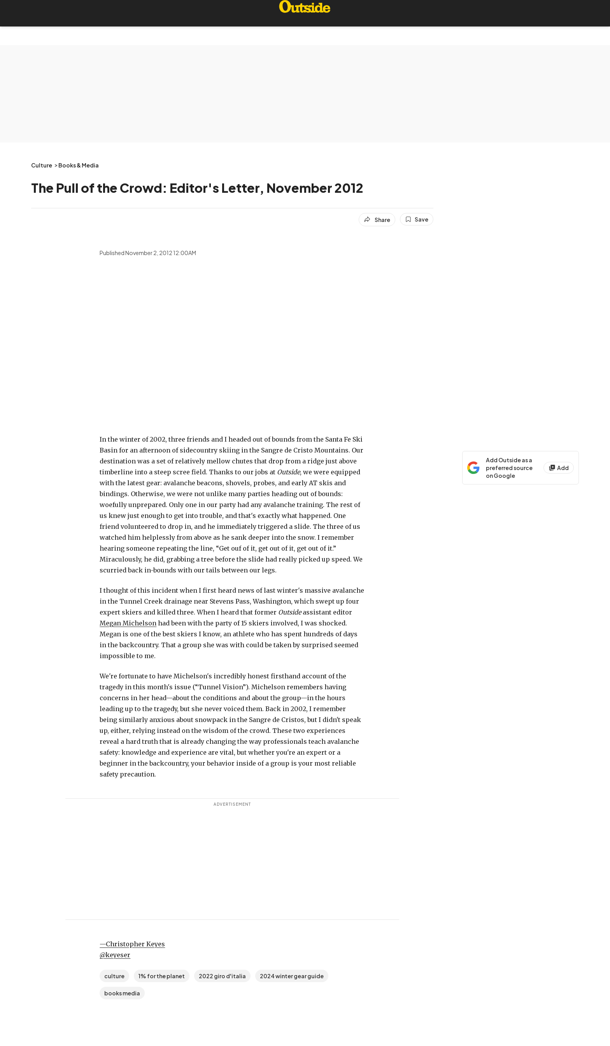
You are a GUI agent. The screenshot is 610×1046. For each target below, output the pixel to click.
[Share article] (377, 219)
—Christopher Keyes (132, 944)
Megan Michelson (128, 623)
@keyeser (115, 955)
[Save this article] (416, 219)
